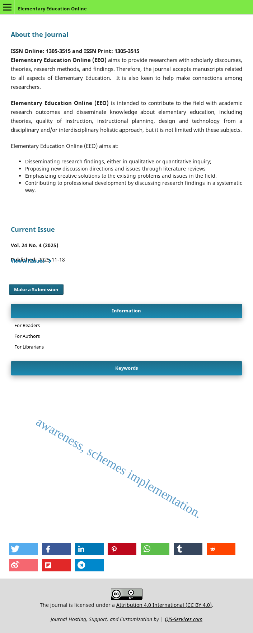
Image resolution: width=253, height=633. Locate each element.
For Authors (27, 336)
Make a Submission (36, 289)
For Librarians (29, 347)
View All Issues (27, 261)
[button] (23, 549)
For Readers (27, 325)
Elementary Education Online (52, 8)
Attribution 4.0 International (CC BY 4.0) (164, 604)
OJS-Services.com (183, 619)
